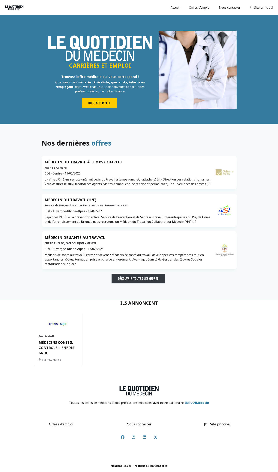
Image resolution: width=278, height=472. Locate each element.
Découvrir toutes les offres (138, 278)
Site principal (261, 7)
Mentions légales (121, 465)
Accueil (176, 7)
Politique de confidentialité (150, 465)
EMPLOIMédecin (196, 403)
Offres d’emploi (200, 7)
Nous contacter (230, 7)
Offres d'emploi (99, 103)
